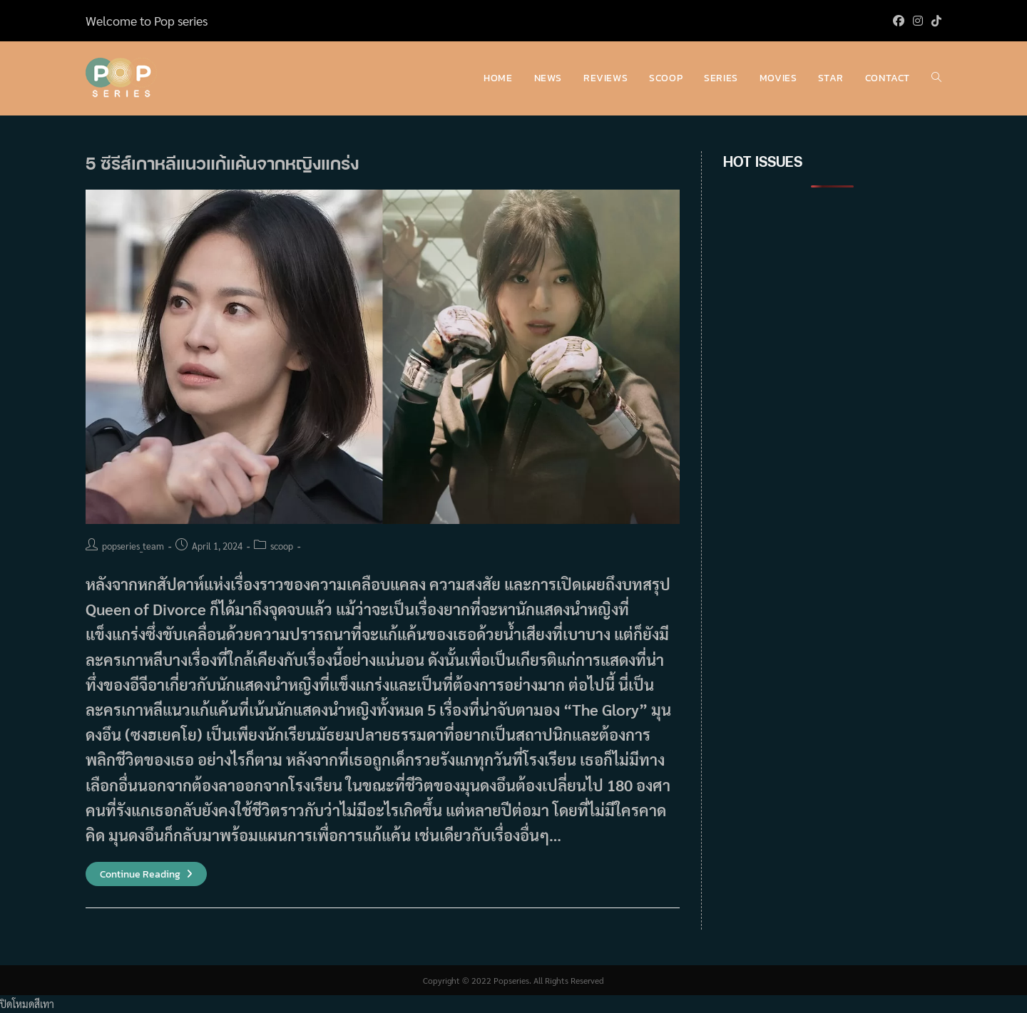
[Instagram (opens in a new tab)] (918, 21)
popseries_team (133, 546)
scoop (281, 546)
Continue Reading (146, 874)
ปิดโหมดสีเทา (27, 1003)
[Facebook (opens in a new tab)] (899, 21)
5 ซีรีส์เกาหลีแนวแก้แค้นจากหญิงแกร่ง (222, 163)
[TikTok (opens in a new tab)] (934, 21)
